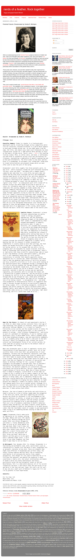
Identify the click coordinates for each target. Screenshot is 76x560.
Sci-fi (25, 527)
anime (26, 531)
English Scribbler (56, 395)
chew (29, 533)
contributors (11, 534)
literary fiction (8, 540)
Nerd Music (30, 525)
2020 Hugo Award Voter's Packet (60, 28)
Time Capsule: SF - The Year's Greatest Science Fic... (69, 213)
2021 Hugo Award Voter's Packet (60, 26)
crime (26, 534)
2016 (67, 365)
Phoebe (55, 525)
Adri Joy (54, 119)
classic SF (40, 533)
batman (61, 531)
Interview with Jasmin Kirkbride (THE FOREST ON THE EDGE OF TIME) (56, 208)
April (68, 203)
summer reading (9, 546)
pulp (61, 542)
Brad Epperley (55, 383)
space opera (49, 544)
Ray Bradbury (8, 527)
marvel (35, 540)
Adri (7, 495)
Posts (55, 40)
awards (47, 531)
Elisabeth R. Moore (56, 391)
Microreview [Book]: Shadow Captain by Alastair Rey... (70, 278)
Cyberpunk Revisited (12, 518)
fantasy (25, 537)
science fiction (14, 544)
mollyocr (62, 540)
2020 (67, 179)
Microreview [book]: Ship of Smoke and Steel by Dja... (70, 241)
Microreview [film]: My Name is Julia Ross (70, 233)
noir (8, 542)
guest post (20, 538)
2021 (67, 177)
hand (23, 58)
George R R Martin (59, 520)
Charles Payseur (56, 387)
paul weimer (31, 542)
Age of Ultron (37, 515)
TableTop (61, 527)
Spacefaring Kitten (56, 408)
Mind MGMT (56, 524)
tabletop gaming (29, 546)
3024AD (4, 515)
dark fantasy (62, 534)
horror (37, 538)
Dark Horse (44, 518)
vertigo (58, 546)
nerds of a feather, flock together (24, 9)
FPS (35, 520)
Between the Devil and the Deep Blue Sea (56, 192)
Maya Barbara (55, 156)
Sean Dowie (55, 404)
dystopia (17, 536)
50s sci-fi (11, 515)
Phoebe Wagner (56, 158)
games (57, 536)
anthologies (33, 531)
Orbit (49, 525)
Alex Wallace (55, 137)
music (67, 540)
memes (42, 540)
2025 (67, 168)
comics (54, 533)
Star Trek (32, 527)
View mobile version (25, 506)
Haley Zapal (55, 152)
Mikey (53, 398)
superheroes (19, 546)
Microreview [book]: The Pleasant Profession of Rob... (70, 294)
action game (68, 529)
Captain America (24, 517)
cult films (46, 534)
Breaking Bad (62, 515)
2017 (67, 363)
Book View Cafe (25, 89)
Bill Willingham (45, 515)
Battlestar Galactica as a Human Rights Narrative (69, 307)
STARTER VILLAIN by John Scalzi (56, 178)
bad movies (54, 531)
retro (65, 542)
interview (62, 538)
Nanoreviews (12, 525)
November (69, 186)
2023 (67, 172)
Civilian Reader (56, 183)
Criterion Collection (47, 517)
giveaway (70, 536)
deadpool (8, 536)
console (64, 533)
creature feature (19, 534)
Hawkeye (10, 522)
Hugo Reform (37, 522)
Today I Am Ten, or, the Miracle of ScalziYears (56, 171)
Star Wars (40, 527)
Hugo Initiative (28, 522)
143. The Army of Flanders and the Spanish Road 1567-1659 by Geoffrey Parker (56, 197)
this (36, 153)
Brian (53, 385)
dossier (10, 495)
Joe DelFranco (55, 154)
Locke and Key (26, 524)
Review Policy (42, 17)
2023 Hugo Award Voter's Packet (60, 25)
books (14, 533)
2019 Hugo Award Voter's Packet (60, 30)
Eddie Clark (55, 148)
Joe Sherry (54, 121)
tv (42, 546)
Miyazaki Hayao (65, 524)
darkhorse (69, 534)
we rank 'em (5, 547)
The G (53, 112)
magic (29, 540)
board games (6, 533)
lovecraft (24, 540)
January (69, 358)
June (68, 199)
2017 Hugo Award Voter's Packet (60, 34)
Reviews (5, 17)
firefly (42, 536)
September (69, 191)
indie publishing (54, 538)
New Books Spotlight (69, 350)
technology (37, 546)
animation (19, 531)
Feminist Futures (24, 55)
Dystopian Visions (18, 520)
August (69, 195)
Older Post (45, 503)
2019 (67, 181)
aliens (4, 531)
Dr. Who (10, 520)
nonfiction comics (15, 542)
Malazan (34, 524)
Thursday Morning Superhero (70, 228)
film (34, 537)
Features (16, 17)
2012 (67, 373)
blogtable (69, 531)
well (19, 58)
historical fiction (29, 538)
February (69, 355)
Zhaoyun (54, 412)
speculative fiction (61, 544)
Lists (11, 17)
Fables (40, 520)
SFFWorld (55, 176)
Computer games (38, 516)
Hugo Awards (18, 522)
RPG (72, 525)
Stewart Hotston (56, 160)
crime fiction (32, 534)
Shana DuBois (55, 406)
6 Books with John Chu (64, 77)
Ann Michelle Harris (57, 139)
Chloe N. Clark (55, 389)
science (4, 544)
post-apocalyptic (44, 495)
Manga (39, 524)
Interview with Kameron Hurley (70, 344)
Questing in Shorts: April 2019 (70, 206)
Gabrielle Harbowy (56, 150)
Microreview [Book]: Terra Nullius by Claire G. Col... (69, 332)
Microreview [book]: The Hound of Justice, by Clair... (70, 222)
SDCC (14, 527)
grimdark (14, 538)
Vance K (54, 114)
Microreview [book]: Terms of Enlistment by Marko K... (70, 286)
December (69, 183)
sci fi (70, 542)
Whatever (55, 168)
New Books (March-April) (56, 185)
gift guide (63, 536)
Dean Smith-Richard (64, 518)
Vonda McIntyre (6, 497)
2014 (67, 369)
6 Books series (20, 515)
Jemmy (54, 396)
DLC (21, 518)
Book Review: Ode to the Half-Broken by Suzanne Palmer (66, 56)
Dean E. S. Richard (56, 146)
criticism (40, 534)
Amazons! (11, 63)
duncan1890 (37, 554)
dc (3, 536)
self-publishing (28, 544)
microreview (50, 540)
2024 (67, 170)
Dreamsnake (16, 495)
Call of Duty (15, 517)
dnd (13, 536)
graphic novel (6, 538)
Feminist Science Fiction (34, 495)
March (68, 353)
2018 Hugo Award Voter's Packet (60, 32)
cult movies (54, 534)
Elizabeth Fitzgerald (57, 393)
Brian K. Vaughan (6, 517)
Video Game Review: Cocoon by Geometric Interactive (66, 98)
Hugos (44, 522)
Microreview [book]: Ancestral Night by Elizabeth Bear (69, 256)
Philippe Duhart (56, 402)
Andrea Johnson (56, 381)
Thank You (69, 347)
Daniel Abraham (27, 518)
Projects (24, 17)
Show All (60, 214)
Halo (68, 520)
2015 (67, 367)
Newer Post (7, 503)
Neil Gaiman (22, 525)
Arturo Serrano (55, 127)
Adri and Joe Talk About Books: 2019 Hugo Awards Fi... (70, 324)
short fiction (38, 544)
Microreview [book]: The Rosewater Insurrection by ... (70, 248)
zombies (13, 547)
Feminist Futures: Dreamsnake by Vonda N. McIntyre (70, 269)
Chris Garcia (55, 141)
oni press (22, 542)
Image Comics (51, 522)
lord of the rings (17, 540)
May (68, 201)
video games (66, 546)
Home (50, 17)
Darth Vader (52, 518)
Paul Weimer (55, 129)
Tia (53, 410)
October (69, 189)
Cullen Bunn (56, 517)
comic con (47, 533)
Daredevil (36, 518)
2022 (67, 174)
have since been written (18, 91)
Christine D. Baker (56, 143)
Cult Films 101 (65, 517)
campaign (23, 533)
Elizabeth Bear (28, 520)
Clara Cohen (55, 145)
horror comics (46, 538)
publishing (56, 542)
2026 (67, 166)
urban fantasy (50, 546)
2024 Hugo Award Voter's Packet (60, 23)
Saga (20, 527)
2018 (67, 361)
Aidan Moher (55, 379)
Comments (56, 43)
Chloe (32, 517)
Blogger (48, 554)
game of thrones (49, 536)
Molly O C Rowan (56, 400)
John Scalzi (9, 524)
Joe (65, 522)
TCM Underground (51, 527)
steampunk (70, 544)
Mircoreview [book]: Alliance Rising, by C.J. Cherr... (69, 315)
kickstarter (71, 538)
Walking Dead (51, 529)
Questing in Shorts (63, 525)
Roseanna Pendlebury (57, 131)
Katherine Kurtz (18, 524)
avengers (40, 531)
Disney (4, 520)
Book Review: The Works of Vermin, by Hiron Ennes (65, 67)
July (68, 197)
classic (34, 533)
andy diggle (11, 531)
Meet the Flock (32, 17)
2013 (67, 371)
